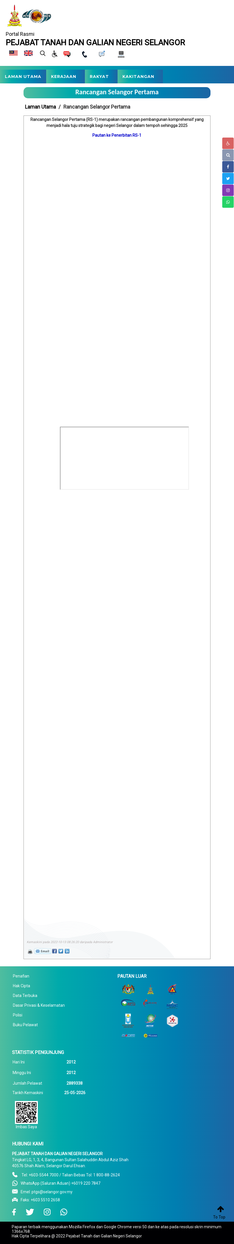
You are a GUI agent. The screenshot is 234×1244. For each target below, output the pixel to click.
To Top (219, 1217)
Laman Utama (40, 107)
